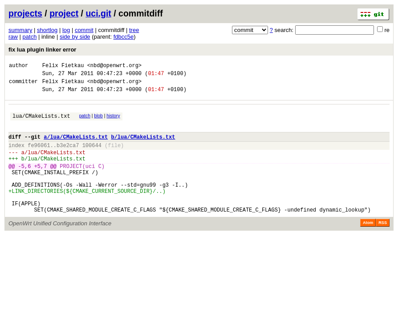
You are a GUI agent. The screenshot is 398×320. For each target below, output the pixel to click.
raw (13, 36)
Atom (368, 246)
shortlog (47, 30)
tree (134, 30)
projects (25, 13)
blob (98, 121)
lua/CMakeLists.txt (41, 122)
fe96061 (39, 156)
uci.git (98, 13)
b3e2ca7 (68, 156)
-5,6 (24, 180)
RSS (382, 246)
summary (20, 30)
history (113, 121)
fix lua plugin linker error (42, 49)
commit (84, 30)
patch (30, 36)
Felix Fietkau (63, 66)
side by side (75, 36)
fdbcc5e (124, 36)
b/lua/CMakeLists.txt (143, 146)
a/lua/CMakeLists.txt (76, 146)
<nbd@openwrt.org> (114, 66)
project (63, 13)
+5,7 (40, 180)
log (66, 30)
